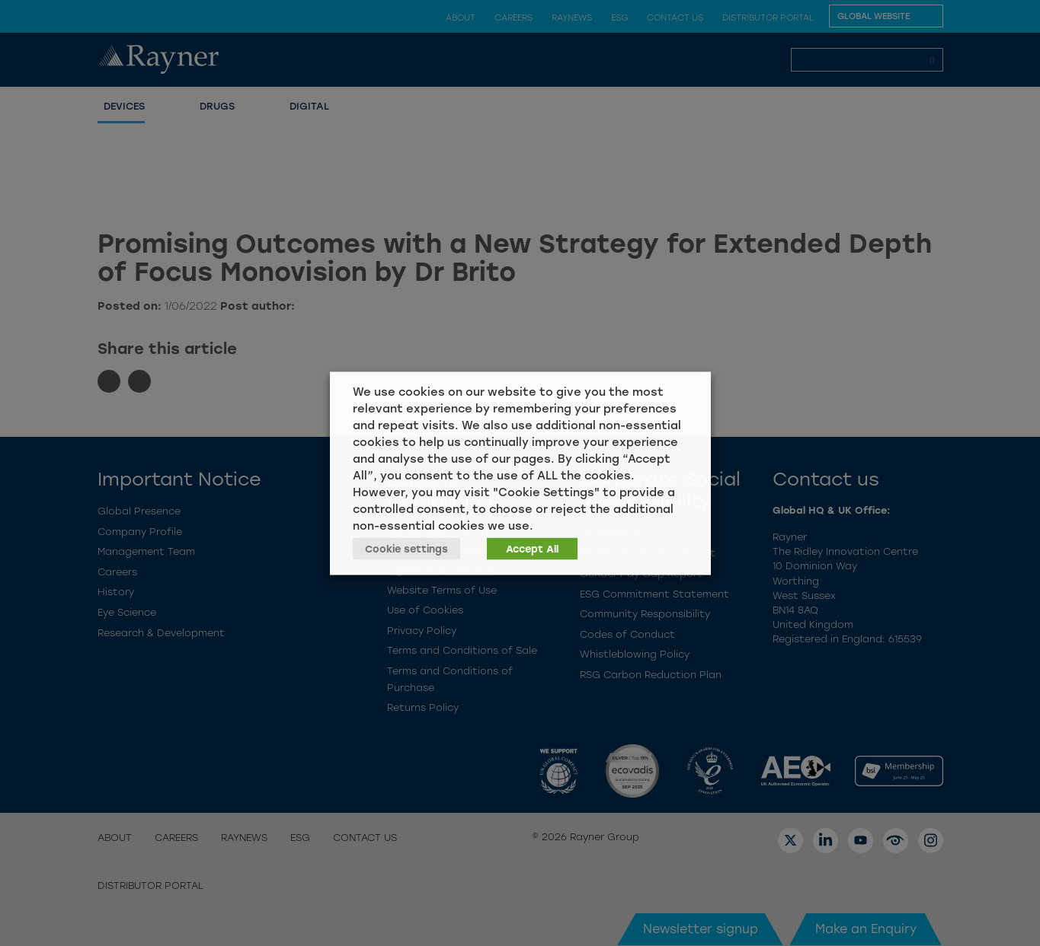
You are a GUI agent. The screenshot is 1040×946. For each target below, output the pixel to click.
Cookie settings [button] (406, 548)
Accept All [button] (532, 548)
